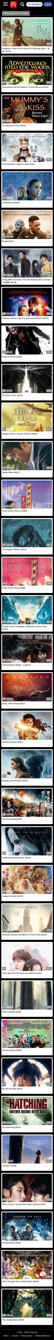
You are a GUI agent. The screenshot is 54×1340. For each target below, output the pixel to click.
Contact (15, 1336)
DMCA (6, 1336)
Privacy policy (26, 1336)
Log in (48, 4)
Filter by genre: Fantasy (16, 13)
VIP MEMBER (34, 4)
